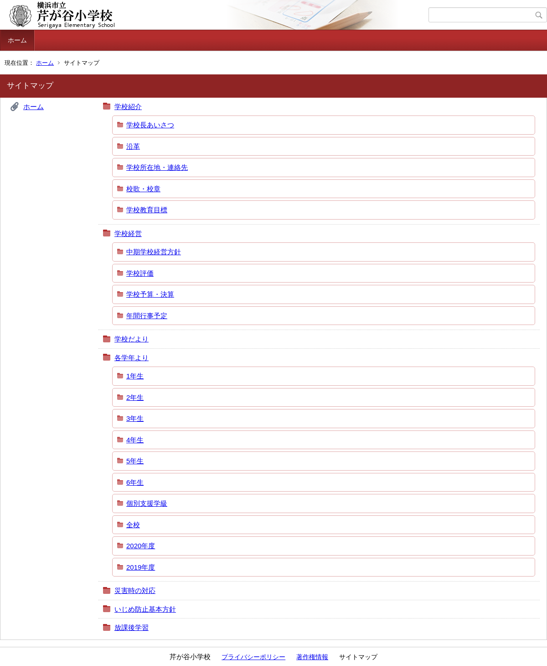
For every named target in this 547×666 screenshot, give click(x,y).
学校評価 (140, 273)
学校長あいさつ (150, 125)
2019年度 (140, 567)
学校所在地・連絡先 (157, 167)
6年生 (135, 482)
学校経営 (128, 233)
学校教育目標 (146, 210)
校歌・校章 (143, 189)
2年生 (135, 397)
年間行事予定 (146, 316)
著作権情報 (312, 657)
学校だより (131, 339)
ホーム (17, 40)
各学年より (131, 358)
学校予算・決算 (150, 294)
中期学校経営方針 (153, 252)
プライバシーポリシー (253, 657)
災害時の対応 (134, 590)
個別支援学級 (146, 503)
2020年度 (140, 546)
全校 (133, 525)
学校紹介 (128, 106)
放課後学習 (131, 627)
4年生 (135, 440)
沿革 (133, 146)
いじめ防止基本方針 (145, 609)
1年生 (135, 376)
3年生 (135, 418)
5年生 (135, 461)
